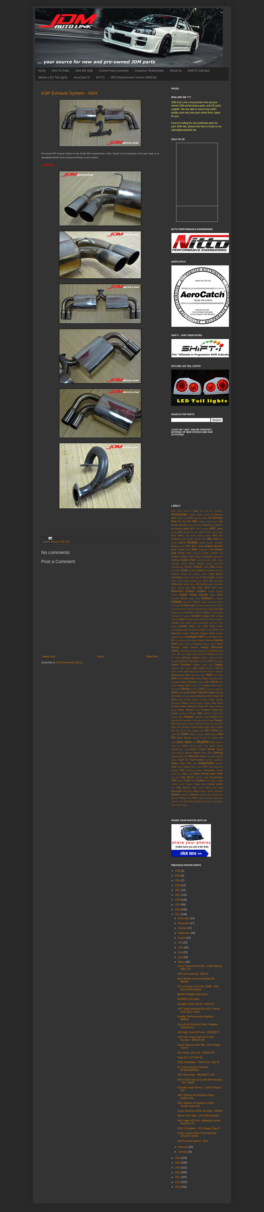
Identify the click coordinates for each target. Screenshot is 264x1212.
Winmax (174, 798)
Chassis (197, 566)
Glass (195, 623)
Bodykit (192, 542)
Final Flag (175, 605)
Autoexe (200, 535)
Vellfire (219, 784)
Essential (175, 598)
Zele (186, 801)
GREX (192, 626)
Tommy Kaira (208, 773)
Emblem (190, 591)
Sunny (174, 760)
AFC (185, 518)
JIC (178, 654)
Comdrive (210, 570)
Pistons (199, 703)
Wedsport (218, 791)
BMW (216, 539)
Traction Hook (201, 777)
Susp (195, 763)
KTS (216, 661)
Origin (216, 696)
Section (187, 737)
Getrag (174, 622)
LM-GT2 (209, 668)
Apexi (186, 528)
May (180, 952)
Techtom (175, 770)
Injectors (197, 644)
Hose (220, 637)
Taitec (193, 767)
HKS (201, 636)
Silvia (187, 742)
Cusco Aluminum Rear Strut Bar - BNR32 (200, 1110)
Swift (173, 766)
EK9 (221, 588)
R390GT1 (207, 713)
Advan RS (208, 515)
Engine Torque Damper (194, 594)
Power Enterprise (188, 706)
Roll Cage (204, 727)
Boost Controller (215, 543)
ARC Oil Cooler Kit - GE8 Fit (193, 973)
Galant (187, 616)
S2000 (184, 734)
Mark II (211, 671)
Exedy (191, 598)
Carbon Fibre (188, 560)
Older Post (152, 656)
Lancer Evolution (181, 664)
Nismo (185, 688)
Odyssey (219, 689)
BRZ (212, 549)
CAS (214, 560)
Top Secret (187, 777)
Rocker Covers (190, 727)
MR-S (214, 681)
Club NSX (175, 570)
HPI (173, 640)
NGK (178, 689)
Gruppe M (185, 630)
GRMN (220, 626)
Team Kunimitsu (216, 767)
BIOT (203, 539)
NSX (67, 541)
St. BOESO (187, 753)
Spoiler (211, 749)
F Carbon (218, 598)
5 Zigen (194, 511)
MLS (221, 678)
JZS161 (201, 654)
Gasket (181, 619)
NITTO (100, 77)
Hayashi (219, 633)
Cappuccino (217, 556)
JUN (188, 654)
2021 (178, 894)
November (184, 923)
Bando (208, 535)
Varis (197, 784)
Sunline (219, 756)
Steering (218, 752)
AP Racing (176, 528)
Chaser (188, 567)
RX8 (221, 731)
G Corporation (216, 612)
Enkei (212, 595)
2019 (178, 904)
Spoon (219, 749)
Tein (182, 770)
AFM (190, 518)
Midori (180, 678)
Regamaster (181, 724)
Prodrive (205, 710)
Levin (182, 668)
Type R (214, 781)
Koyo (196, 661)
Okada (193, 696)
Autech (220, 532)
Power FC (203, 706)
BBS (215, 535)
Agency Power (200, 518)
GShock (193, 630)
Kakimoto (186, 657)
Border (174, 546)
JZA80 (194, 654)
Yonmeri (174, 801)
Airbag (201, 521)
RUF (202, 731)
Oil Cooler (209, 692)
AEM (180, 518)
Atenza (186, 532)
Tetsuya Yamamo (194, 770)
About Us (176, 70)
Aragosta (205, 529)
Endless (201, 591)
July (180, 942)
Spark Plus (202, 746)
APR (198, 529)
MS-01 (174, 685)
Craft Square (216, 574)
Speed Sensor (216, 746)
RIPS (179, 727)
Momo (184, 682)
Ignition (194, 640)
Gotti (211, 623)
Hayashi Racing (178, 637)
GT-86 (201, 629)
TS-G (193, 781)
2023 (178, 885)
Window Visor (205, 795)
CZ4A (179, 581)
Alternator (197, 525)
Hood (214, 637)
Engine (211, 591)
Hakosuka (176, 633)
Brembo (218, 546)
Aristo (220, 528)
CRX (192, 577)
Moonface (193, 682)
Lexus (188, 668)
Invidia (193, 651)
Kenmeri (184, 661)
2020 (178, 899)
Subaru (202, 756)
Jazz (220, 651)
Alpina (190, 525)
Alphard (183, 525)
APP (192, 528)
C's (221, 553)
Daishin (193, 581)
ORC (209, 696)
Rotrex (213, 727)
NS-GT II (194, 689)
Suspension (206, 763)
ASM (179, 532)
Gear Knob (209, 619)
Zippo (184, 805)
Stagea (196, 752)
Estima (183, 598)
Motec (201, 682)
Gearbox (219, 619)
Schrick (214, 734)
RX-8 (215, 730)
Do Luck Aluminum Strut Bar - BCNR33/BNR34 (193, 1068)
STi (186, 756)
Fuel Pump (208, 609)
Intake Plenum (190, 647)
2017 (178, 914)
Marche (204, 671)
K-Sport (209, 654)
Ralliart (213, 717)
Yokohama (218, 798)
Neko (173, 689)
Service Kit (205, 738)
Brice (188, 549)
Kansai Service (208, 658)
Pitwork (207, 703)
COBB (191, 570)
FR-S (214, 605)
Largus (196, 664)
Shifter (180, 742)
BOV (188, 546)
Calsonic (184, 556)
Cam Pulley (195, 556)
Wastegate (176, 791)
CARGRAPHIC (203, 560)
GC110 (196, 619)
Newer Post (48, 656)
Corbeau (175, 574)
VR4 (215, 788)
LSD (186, 671)
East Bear (197, 587)
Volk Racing (183, 787)
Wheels (175, 794)
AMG (213, 525)
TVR (208, 781)
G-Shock (175, 616)
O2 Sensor (209, 689)
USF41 (174, 784)
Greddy (183, 626)
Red (173, 723)
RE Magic (209, 720)
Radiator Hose (202, 717)
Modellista (175, 682)
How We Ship (84, 70)
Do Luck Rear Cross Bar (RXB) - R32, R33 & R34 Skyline (198, 988)
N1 (200, 685)
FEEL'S (196, 602)
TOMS (219, 774)
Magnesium (194, 671)
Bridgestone (203, 549)
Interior (175, 650)
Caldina (175, 556)
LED (211, 665)
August (182, 937)
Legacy (219, 664)
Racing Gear (177, 717)
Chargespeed (177, 567)
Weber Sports (206, 791)
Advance (218, 514)
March (182, 961)
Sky (194, 742)
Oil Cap (182, 692)
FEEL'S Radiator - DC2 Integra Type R (198, 1128)
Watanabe (187, 791)
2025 (178, 875)
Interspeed (184, 651)
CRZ (197, 577)
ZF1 (180, 805)
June (181, 947)
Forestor (208, 605)
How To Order (60, 70)
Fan (184, 602)
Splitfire (202, 749)
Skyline (202, 741)
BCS (221, 535)
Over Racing (185, 699)
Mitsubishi (213, 678)
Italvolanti (201, 651)
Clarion (220, 567)
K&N (216, 654)
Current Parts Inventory (114, 70)
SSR (179, 753)
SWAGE (219, 763)
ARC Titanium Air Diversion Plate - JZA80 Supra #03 (196, 1104)
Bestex (190, 539)
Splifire (193, 749)
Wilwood (194, 794)
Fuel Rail (218, 609)
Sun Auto (211, 756)
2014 (178, 1167)
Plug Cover (217, 703)
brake (201, 546)
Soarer (184, 745)
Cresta (186, 577)
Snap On (175, 746)
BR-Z (194, 546)
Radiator (189, 716)
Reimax (191, 724)
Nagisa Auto (209, 685)
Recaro (219, 720)
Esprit (220, 594)
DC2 (200, 581)
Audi (214, 532)
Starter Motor (207, 753)
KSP (62, 541)
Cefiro (192, 563)
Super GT (183, 759)
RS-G (183, 731)
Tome (189, 774)
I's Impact (180, 640)
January (182, 1151)
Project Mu (217, 710)
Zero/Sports (207, 801)
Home (42, 70)
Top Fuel (175, 777)
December (184, 918)
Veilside (211, 784)
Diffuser (186, 584)
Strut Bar (193, 756)
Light (194, 668)
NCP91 (219, 685)
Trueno (180, 781)
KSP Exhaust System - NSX (69, 93)
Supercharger (196, 759)
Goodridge (203, 623)
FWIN (197, 612)
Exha (198, 598)
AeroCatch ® (81, 77)
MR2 (221, 682)
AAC (206, 511)
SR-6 (173, 753)
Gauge (189, 619)
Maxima (219, 671)
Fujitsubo (189, 612)
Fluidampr (199, 605)
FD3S (189, 602)
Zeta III (174, 805)
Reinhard (199, 724)
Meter (209, 674)
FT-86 (178, 609)
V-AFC (181, 784)
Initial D (188, 644)
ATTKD (207, 532)
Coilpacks (200, 570)
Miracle (199, 678)
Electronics (177, 591)
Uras (220, 780)
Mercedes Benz (198, 675)
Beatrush (175, 539)
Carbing (175, 560)
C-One (205, 553)
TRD (173, 780)
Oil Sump (185, 696)
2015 (178, 1162)
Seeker (196, 738)
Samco (201, 734)
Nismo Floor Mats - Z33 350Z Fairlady (198, 1115)
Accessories (179, 514)
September (184, 933)
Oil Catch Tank (195, 692)
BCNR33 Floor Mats (188, 999)
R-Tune (192, 713)
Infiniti (181, 644)
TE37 (205, 766)
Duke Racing (177, 588)
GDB (202, 619)
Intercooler (217, 647)
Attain (201, 532)
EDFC (214, 588)
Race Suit (218, 713)
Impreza (218, 640)
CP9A (204, 574)
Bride (194, 549)
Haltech (186, 633)
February (183, 1147)
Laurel (204, 665)
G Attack (204, 612)
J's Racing (211, 651)
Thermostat (209, 770)
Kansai (195, 657)
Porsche (175, 706)
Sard (207, 734)
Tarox (199, 767)
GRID (205, 626)
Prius (197, 710)
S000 (173, 734)
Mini (193, 678)
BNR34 (182, 542)
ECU (207, 587)
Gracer (174, 626)
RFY (221, 724)
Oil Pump (175, 696)
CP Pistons (194, 574)
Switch (180, 767)
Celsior (209, 563)
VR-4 (208, 787)
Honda (208, 637)
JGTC (173, 654)
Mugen (181, 685)
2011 (178, 1182)
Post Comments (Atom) (69, 662)
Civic (212, 566)
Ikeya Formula (205, 640)
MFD (174, 678)
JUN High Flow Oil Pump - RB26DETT (198, 1032)
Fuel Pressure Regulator (192, 609)
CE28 (184, 563)
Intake (213, 644)
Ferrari (220, 602)
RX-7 (208, 730)
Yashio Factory (205, 798)
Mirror (206, 678)
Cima (206, 567)
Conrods (219, 570)
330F (179, 511)
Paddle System (216, 699)
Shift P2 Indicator (199, 70)
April (181, 957)
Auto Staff (190, 535)
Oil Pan (219, 692)
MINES (186, 678)
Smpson (219, 742)
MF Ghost (218, 675)
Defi (211, 581)
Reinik (207, 724)
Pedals (184, 703)
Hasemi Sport (207, 633)
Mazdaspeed (177, 675)
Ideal (188, 640)
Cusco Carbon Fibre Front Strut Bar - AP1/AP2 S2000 (197, 1135)
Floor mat (189, 605)
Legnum (174, 668)
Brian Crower (178, 549)
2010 (178, 1186)
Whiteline (184, 795)
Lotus (173, 671)
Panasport (175, 703)
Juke (184, 654)
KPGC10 (204, 661)
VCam (203, 784)
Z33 (181, 801)
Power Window (186, 710)
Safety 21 (193, 734)
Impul (174, 643)
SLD (212, 742)
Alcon (215, 521)
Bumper (196, 553)
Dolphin (209, 584)
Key (191, 661)
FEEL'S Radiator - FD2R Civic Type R (198, 1062)
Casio (220, 560)
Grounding (175, 630)
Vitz (172, 788)
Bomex (202, 543)
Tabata (186, 766)
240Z (173, 511)
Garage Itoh (208, 616)
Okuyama (201, 696)
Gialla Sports (185, 623)
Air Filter (192, 521)
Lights (202, 668)
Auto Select (177, 535)
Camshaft (206, 556)
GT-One (208, 630)
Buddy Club (184, 553)
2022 (178, 890)
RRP (177, 731)
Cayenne (175, 563)
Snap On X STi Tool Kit (190, 1057)
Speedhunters (177, 749)
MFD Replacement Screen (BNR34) (134, 77)
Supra (174, 763)
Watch (196, 791)
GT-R (215, 629)
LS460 (180, 671)
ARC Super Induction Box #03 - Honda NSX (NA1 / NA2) (198, 1010)
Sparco (193, 746)
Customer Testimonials (149, 70)
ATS (196, 532)
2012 (178, 1177)
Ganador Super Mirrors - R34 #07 (195, 1004)
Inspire (206, 644)
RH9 (173, 727)
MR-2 (207, 682)
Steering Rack (177, 756)
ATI (191, 532)
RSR (189, 731)
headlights (191, 636)
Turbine (201, 780)
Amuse (219, 525)
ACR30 (192, 515)
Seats (180, 737)
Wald (220, 788)
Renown (214, 724)
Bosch (182, 546)
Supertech (218, 760)
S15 (178, 734)
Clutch (184, 570)
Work (195, 798)
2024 (178, 880)
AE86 (174, 518)
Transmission (216, 777)
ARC (213, 528)
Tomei (196, 773)
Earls (188, 588)
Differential (176, 584)
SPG (187, 749)
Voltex (194, 788)
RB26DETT (187, 720)
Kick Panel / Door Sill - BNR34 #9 (195, 1052)
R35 (199, 713)
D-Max (186, 581)
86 (201, 511)
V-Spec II (189, 784)
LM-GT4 (218, 668)
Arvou (173, 532)
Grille (212, 626)
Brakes (209, 546)
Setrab (214, 738)
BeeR (184, 539)
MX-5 (188, 685)
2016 (178, 1157)
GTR (221, 630)
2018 (178, 909)
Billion (197, 539)
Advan (199, 515)
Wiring (182, 798)
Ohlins (174, 692)
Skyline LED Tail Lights (52, 77)
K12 (221, 654)
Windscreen (217, 795)
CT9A (203, 577)
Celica (200, 563)
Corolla (184, 574)
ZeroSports (218, 801)
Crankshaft (176, 577)
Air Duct (182, 521)
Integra (204, 647)
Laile (221, 661)
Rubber (195, 731)
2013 (178, 1172)
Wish (189, 798)
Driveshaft (218, 584)
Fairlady (176, 601)
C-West (214, 553)
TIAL (179, 774)
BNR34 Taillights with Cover (192, 994)
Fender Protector (208, 602)
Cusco (210, 577)
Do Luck (201, 584)
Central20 (218, 563)
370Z (186, 511)
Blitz (209, 538)
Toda (184, 774)
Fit (181, 605)
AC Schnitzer (216, 511)
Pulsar (174, 713)
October (182, 928)
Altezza (206, 525)
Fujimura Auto (177, 612)
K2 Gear (175, 658)
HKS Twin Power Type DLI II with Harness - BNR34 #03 (195, 1038)
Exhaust (55, 541)
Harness (194, 633)
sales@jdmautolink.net (183, 130)
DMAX (193, 584)
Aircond (208, 521)
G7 (181, 616)
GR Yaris (218, 623)
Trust (187, 780)
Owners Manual (199, 699)
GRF (199, 626)
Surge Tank (185, 763)
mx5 (194, 685)
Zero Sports (195, 801)
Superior (208, 760)
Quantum (183, 713)
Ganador (196, 615)
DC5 (205, 581)
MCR (187, 675)
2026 (178, 870)
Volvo (201, 788)
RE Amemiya (199, 720)
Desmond (218, 581)
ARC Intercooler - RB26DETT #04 (196, 1074)
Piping (192, 703)
